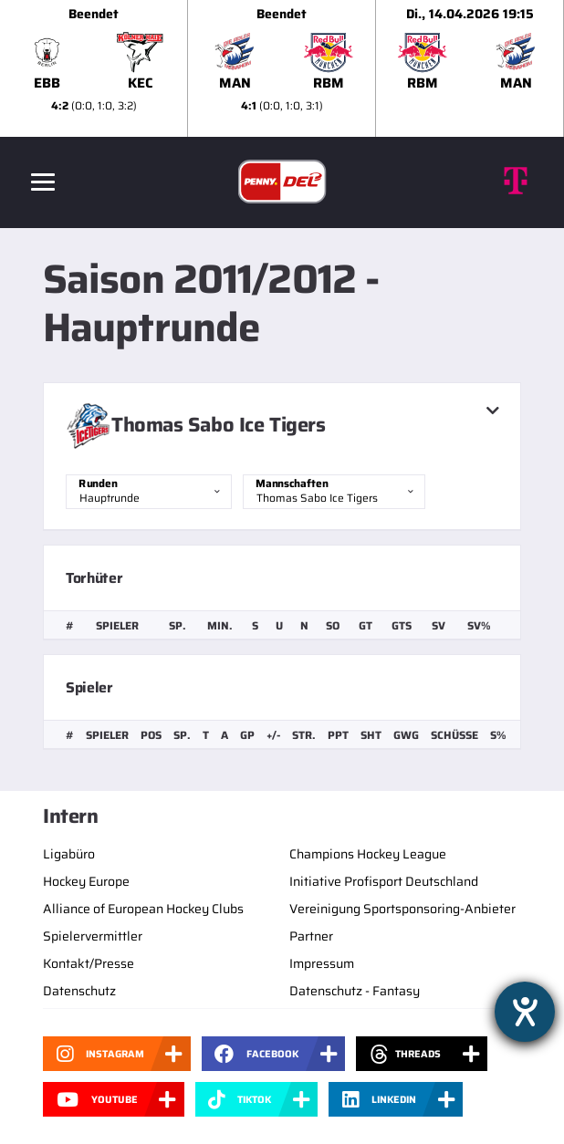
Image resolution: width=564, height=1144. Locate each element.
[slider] (282, 68)
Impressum (321, 963)
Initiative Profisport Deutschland (383, 881)
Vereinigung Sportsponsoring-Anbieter (402, 909)
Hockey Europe (86, 881)
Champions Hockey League (367, 854)
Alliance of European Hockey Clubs (143, 909)
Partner (311, 936)
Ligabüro (69, 854)
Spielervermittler (92, 936)
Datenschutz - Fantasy (354, 991)
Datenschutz (79, 991)
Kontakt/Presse (88, 963)
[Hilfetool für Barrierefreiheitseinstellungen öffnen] (525, 1012)
